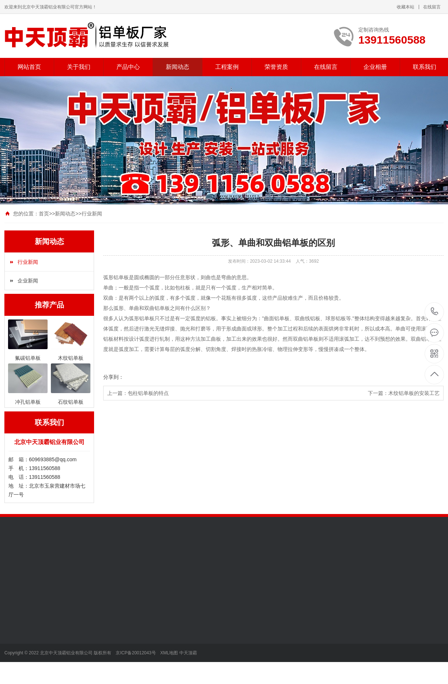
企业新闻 (28, 281)
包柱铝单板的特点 (148, 393)
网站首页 (29, 67)
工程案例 (227, 67)
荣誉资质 (276, 67)
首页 (44, 214)
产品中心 (128, 67)
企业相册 (375, 67)
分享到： (113, 377)
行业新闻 (92, 214)
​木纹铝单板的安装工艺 (414, 393)
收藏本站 (405, 7)
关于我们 (78, 67)
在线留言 (432, 7)
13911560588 (434, 311)
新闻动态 (177, 67)
